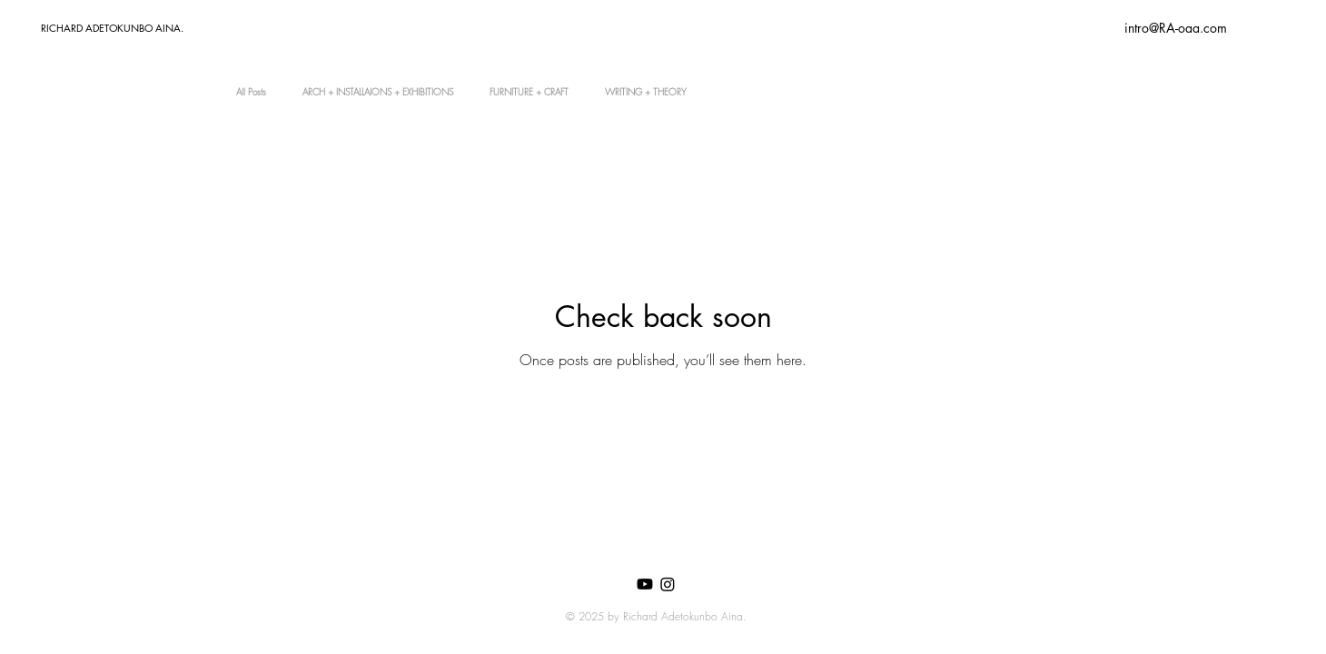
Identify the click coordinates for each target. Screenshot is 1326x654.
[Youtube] (645, 584)
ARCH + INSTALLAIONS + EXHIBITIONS (377, 91)
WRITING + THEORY (646, 91)
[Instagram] (667, 584)
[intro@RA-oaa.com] (1175, 28)
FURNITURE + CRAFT (529, 91)
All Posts (251, 91)
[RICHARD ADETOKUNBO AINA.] (141, 27)
